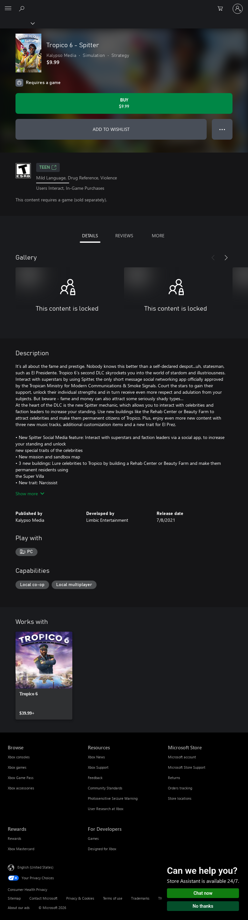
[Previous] (213, 257)
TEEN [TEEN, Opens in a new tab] (48, 167)
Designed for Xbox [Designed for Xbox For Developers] (102, 849)
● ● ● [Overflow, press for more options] (222, 129)
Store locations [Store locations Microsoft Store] (179, 798)
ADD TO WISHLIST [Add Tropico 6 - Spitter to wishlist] (111, 129)
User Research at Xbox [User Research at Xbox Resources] (105, 809)
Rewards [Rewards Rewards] (14, 838)
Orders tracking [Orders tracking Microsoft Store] (180, 788)
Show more (30, 493)
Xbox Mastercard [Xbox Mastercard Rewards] (21, 849)
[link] (44, 676)
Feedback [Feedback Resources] (95, 778)
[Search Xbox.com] (22, 8)
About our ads (19, 907)
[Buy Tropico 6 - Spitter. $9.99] (124, 103)
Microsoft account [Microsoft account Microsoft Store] (182, 757)
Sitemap (14, 898)
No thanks (203, 906)
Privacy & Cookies (80, 898)
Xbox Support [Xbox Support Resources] (98, 767)
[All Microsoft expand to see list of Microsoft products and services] (8, 8)
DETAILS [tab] (90, 235)
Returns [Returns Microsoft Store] (174, 778)
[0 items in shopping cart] (222, 8)
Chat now (202, 893)
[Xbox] (17, 22)
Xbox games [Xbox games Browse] (17, 767)
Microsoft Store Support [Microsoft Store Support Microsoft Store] (186, 767)
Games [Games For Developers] (93, 838)
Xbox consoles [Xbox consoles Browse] (19, 757)
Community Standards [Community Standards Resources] (105, 788)
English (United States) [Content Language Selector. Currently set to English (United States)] (35, 867)
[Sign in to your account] (237, 8)
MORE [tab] (158, 235)
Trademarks (140, 898)
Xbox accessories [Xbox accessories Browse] (21, 788)
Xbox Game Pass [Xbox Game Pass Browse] (21, 778)
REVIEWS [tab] (124, 235)
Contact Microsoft (43, 898)
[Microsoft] (123, 5)
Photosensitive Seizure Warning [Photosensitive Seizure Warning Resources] (113, 798)
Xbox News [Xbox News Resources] (96, 757)
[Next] (226, 257)
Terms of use (112, 898)
